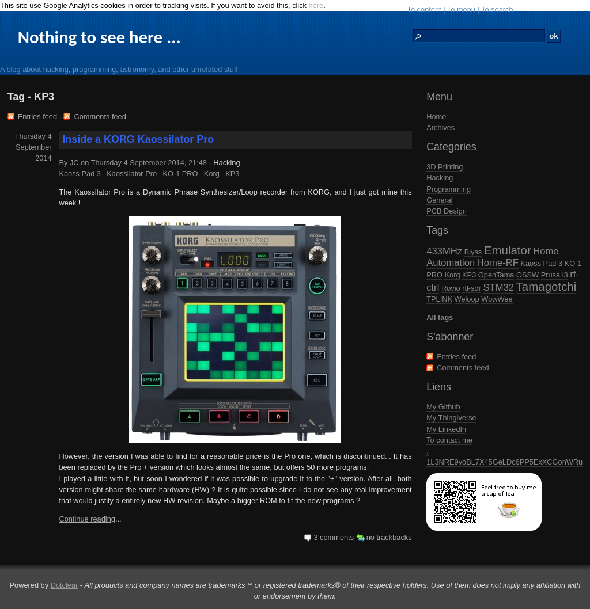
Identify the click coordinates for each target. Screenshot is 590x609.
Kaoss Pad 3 (541, 263)
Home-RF (498, 262)
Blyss (473, 252)
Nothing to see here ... (99, 37)
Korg (452, 275)
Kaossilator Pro (132, 173)
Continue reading (87, 519)
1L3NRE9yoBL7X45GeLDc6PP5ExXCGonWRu (504, 462)
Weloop (467, 299)
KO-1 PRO (180, 173)
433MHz (444, 251)
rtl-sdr (471, 288)
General (439, 200)
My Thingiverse (451, 417)
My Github (443, 406)
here (316, 5)
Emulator (507, 250)
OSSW (527, 275)
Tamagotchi (546, 286)
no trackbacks (389, 537)
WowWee (496, 299)
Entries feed (456, 356)
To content (424, 9)
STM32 (498, 287)
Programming (448, 189)
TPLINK (439, 299)
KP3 (469, 275)
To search (497, 9)
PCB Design (446, 211)
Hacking (439, 177)
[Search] (479, 36)
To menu (461, 9)
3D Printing (444, 166)
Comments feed (463, 367)
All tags (439, 317)
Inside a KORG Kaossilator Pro (138, 139)
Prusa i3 (554, 275)
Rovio (450, 288)
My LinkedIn (446, 429)
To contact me (449, 440)
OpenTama (496, 275)
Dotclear (64, 585)
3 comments (333, 537)
